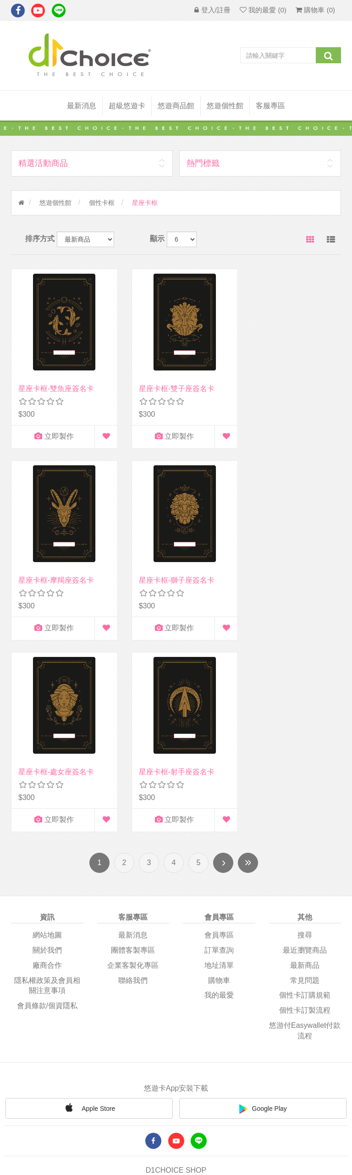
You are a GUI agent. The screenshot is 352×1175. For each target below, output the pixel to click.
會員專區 (219, 731)
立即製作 (51, 431)
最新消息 (81, 106)
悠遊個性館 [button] (225, 106)
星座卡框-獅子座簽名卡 (56, 568)
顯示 (157, 239)
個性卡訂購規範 (304, 791)
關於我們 (47, 746)
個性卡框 (102, 202)
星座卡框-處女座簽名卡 (171, 568)
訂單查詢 (219, 746)
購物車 (219, 776)
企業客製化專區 (133, 761)
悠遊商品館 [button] (176, 106)
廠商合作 (47, 761)
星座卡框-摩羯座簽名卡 (285, 382)
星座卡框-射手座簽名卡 (285, 568)
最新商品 (304, 761)
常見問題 (304, 776)
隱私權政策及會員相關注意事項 (47, 781)
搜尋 (304, 731)
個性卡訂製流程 (304, 807)
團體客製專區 (133, 746)
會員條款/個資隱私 (47, 802)
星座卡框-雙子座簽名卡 (171, 382)
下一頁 (223, 659)
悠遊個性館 (55, 202)
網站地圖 (47, 731)
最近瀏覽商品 (305, 746)
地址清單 (219, 761)
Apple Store (89, 904)
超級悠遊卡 (127, 106)
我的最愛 (219, 791)
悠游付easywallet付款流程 (305, 827)
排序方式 (40, 239)
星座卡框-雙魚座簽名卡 (56, 382)
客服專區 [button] (270, 106)
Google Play (263, 905)
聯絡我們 (133, 776)
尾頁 (248, 659)
